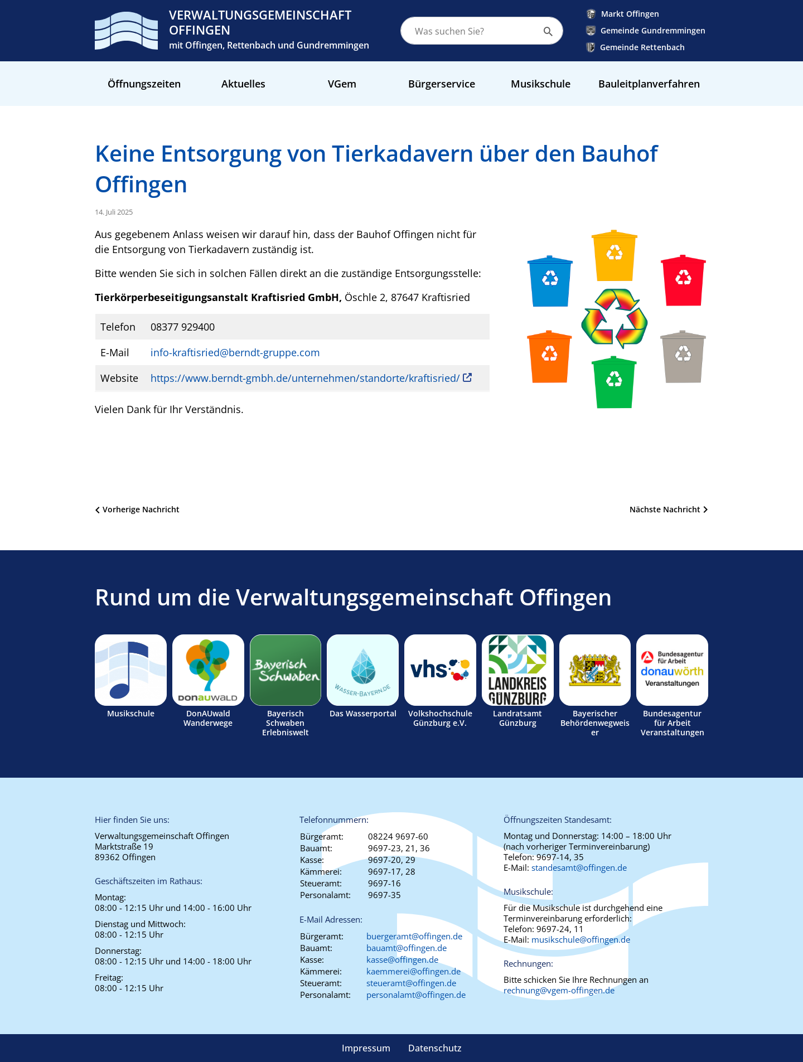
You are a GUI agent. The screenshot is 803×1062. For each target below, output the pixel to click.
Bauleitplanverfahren (649, 83)
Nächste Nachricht (665, 509)
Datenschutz (435, 1048)
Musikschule (540, 83)
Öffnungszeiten (144, 83)
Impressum (366, 1048)
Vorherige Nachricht (141, 509)
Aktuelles (243, 83)
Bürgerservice (441, 83)
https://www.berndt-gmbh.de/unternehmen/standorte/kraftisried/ (305, 378)
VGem (342, 83)
